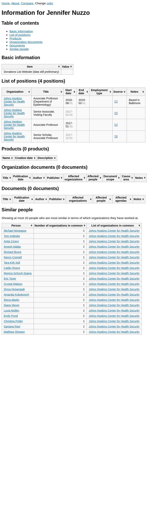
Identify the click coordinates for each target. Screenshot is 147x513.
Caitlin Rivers (12, 268)
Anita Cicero (11, 241)
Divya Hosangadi (14, 289)
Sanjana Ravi (12, 326)
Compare (27, 3)
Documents (17, 45)
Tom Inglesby (12, 236)
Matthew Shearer (14, 331)
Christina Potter (13, 321)
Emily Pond (11, 315)
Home (6, 3)
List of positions (19, 34)
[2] (116, 113)
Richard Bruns (12, 252)
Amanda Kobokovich (16, 294)
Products (15, 38)
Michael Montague (15, 230)
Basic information (21, 31)
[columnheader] (31, 66)
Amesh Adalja (12, 246)
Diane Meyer (11, 305)
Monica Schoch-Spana (18, 273)
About (15, 3)
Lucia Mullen (11, 310)
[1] (116, 101)
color (50, 3)
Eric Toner (10, 278)
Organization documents (25, 42)
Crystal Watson (13, 283)
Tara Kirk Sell (12, 262)
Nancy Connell (13, 257)
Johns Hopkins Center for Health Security (14, 101)
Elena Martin (11, 299)
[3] (116, 136)
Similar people (19, 49)
